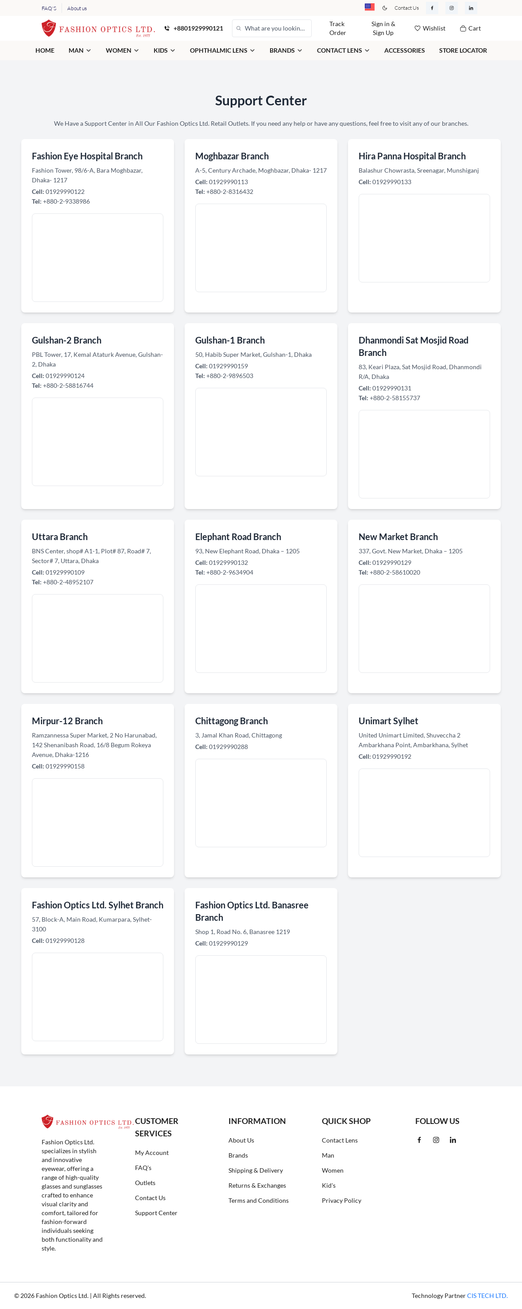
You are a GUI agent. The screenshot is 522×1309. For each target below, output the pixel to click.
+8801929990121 (198, 28)
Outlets (145, 1182)
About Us (241, 1140)
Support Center (156, 1212)
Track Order (337, 28)
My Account (152, 1152)
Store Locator (463, 50)
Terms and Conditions (258, 1200)
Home (44, 50)
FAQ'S (49, 8)
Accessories (404, 50)
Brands (238, 1155)
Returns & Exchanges (257, 1185)
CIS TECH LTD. (487, 1295)
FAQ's (143, 1167)
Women (333, 1170)
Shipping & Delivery (255, 1170)
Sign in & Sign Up (383, 28)
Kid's (329, 1185)
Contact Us (406, 7)
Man (328, 1155)
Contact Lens (340, 1140)
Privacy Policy (341, 1200)
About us (77, 8)
